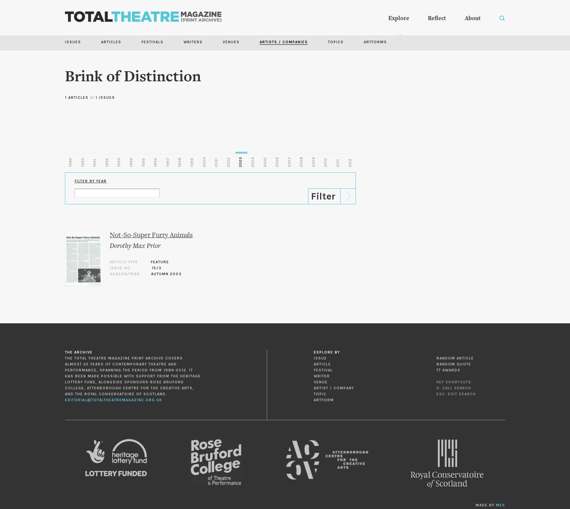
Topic (320, 394)
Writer (322, 376)
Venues (231, 42)
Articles (111, 42)
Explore (398, 19)
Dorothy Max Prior (135, 246)
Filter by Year (91, 181)
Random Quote (453, 364)
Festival (323, 370)
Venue (321, 382)
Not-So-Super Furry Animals (151, 235)
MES (500, 505)
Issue (320, 358)
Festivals (152, 42)
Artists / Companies (284, 42)
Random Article (455, 358)
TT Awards (448, 370)
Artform (324, 400)
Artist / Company (334, 388)
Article (322, 364)
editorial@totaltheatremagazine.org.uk (113, 400)
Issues (73, 42)
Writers (193, 42)
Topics (336, 42)
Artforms (375, 42)
